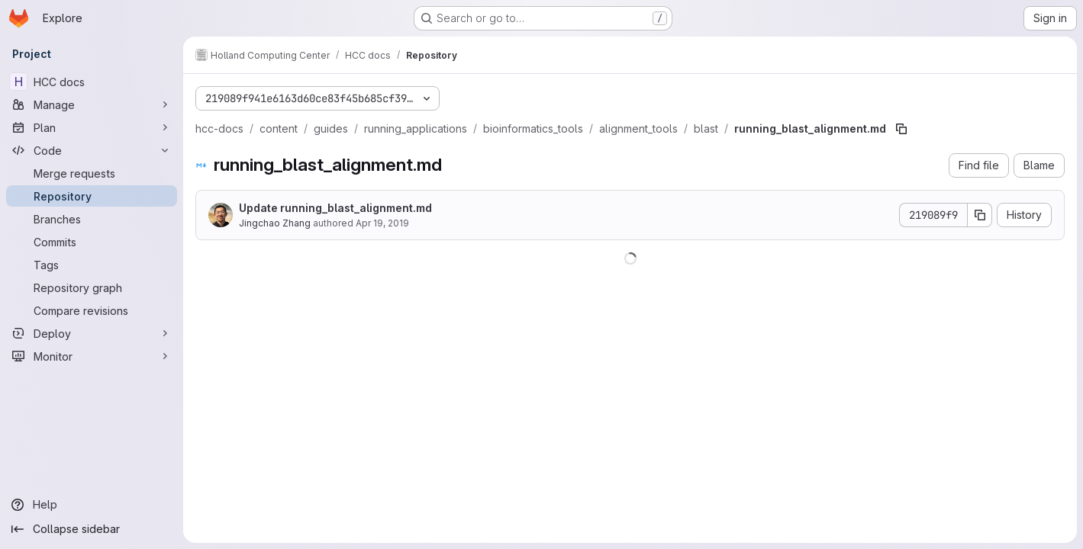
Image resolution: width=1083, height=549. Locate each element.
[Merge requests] (91, 173)
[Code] (91, 150)
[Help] (91, 504)
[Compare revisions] (91, 310)
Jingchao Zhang (275, 223)
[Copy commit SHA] (980, 215)
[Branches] (91, 219)
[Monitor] (91, 356)
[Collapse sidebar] (91, 529)
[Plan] (91, 127)
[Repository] (91, 196)
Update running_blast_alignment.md (335, 207)
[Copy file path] (901, 129)
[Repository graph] (91, 287)
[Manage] (91, 104)
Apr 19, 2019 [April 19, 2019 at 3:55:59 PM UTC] (382, 223)
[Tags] (91, 264)
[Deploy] (91, 333)
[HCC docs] (91, 81)
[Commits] (91, 241)
